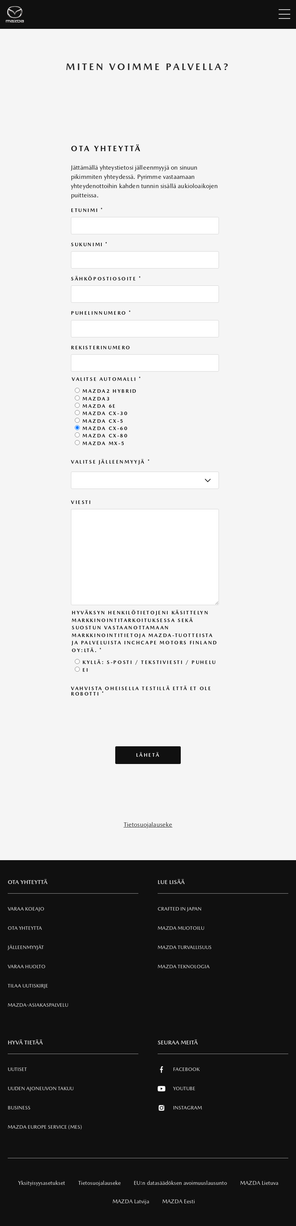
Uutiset (17, 1069)
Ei (85, 670)
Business (19, 1108)
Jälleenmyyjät (26, 947)
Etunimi (87, 210)
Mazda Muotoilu (181, 928)
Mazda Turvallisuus (185, 947)
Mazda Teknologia (184, 966)
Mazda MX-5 (103, 443)
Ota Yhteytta (25, 928)
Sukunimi (89, 244)
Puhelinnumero (101, 313)
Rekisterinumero (101, 347)
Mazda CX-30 (105, 413)
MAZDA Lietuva (259, 1183)
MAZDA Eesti (178, 1201)
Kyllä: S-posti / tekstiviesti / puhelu (149, 662)
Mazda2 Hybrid (109, 391)
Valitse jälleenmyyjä (110, 462)
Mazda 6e (99, 406)
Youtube (176, 1089)
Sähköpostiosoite (106, 279)
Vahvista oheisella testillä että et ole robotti (141, 691)
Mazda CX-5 (103, 421)
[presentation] (129, 716)
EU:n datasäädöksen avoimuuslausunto (180, 1183)
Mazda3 (96, 399)
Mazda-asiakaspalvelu (38, 1005)
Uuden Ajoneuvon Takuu (41, 1088)
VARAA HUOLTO (26, 966)
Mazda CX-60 (105, 428)
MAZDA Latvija (131, 1201)
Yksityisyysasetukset (41, 1183)
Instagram (180, 1108)
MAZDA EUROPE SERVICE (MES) (45, 1127)
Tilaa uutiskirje (28, 986)
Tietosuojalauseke (148, 824)
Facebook (179, 1069)
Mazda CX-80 (105, 436)
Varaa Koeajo (26, 909)
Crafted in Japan (180, 909)
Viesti (81, 502)
